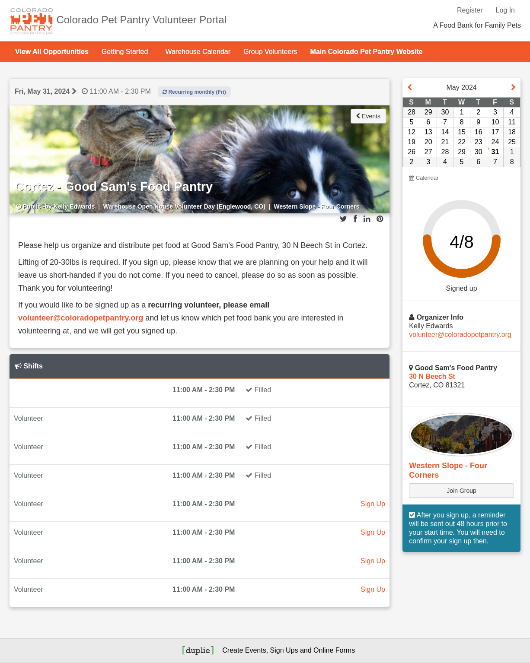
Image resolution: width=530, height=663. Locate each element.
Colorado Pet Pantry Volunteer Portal (141, 19)
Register (470, 10)
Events (368, 116)
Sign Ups (284, 650)
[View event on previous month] (410, 87)
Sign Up (373, 504)
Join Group (461, 490)
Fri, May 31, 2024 (42, 91)
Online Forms (334, 650)
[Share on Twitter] (343, 219)
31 (495, 151)
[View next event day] (74, 91)
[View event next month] (513, 87)
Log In (505, 10)
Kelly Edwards (74, 206)
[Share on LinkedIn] (367, 219)
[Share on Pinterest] (380, 219)
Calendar (423, 177)
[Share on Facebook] (355, 219)
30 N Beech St (432, 376)
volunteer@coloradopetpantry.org (80, 318)
